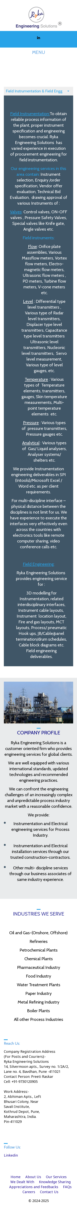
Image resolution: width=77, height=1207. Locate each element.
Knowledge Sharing (55, 1181)
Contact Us (49, 1191)
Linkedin (11, 1155)
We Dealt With (22, 1181)
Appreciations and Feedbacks (33, 1186)
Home (16, 1176)
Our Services (56, 1176)
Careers (28, 1191)
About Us (33, 1176)
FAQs (67, 1186)
